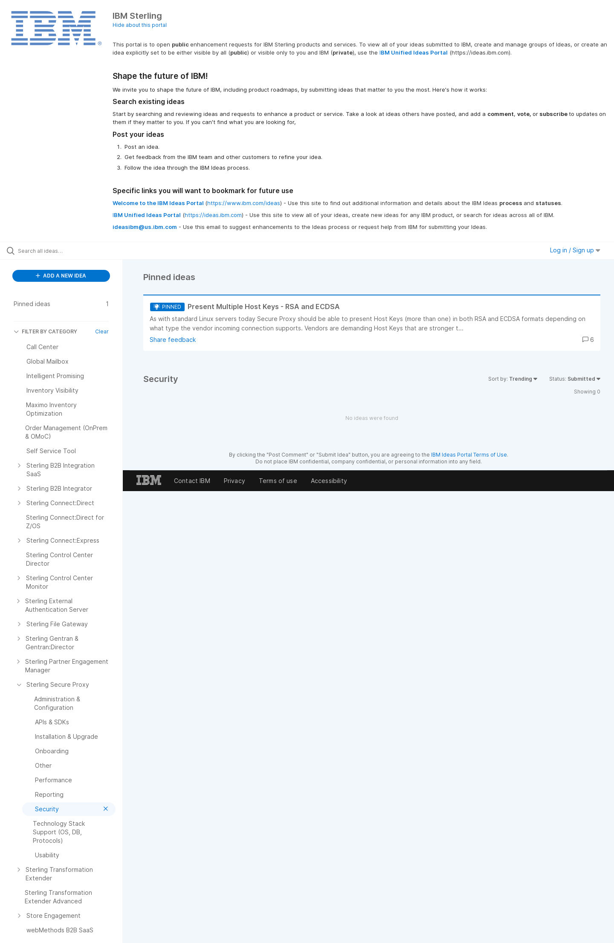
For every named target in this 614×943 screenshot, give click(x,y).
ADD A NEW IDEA (61, 275)
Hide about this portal (140, 25)
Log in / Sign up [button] (575, 250)
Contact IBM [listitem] (192, 480)
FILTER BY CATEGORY (45, 331)
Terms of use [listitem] (278, 480)
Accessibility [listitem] (329, 480)
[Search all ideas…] (72, 251)
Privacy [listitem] (234, 480)
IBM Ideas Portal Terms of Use (469, 454)
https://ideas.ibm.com (213, 214)
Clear (102, 331)
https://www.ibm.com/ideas (243, 203)
